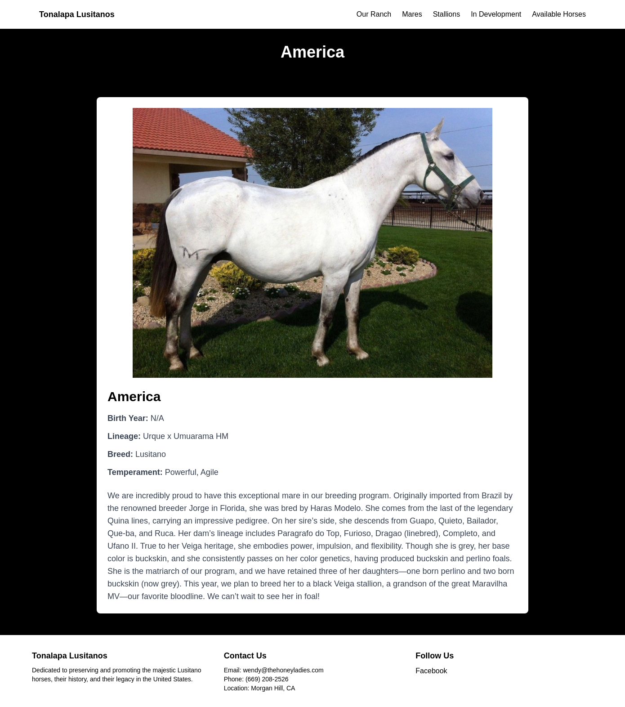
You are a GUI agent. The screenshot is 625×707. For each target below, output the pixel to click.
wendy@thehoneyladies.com (283, 670)
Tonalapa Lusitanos (77, 14)
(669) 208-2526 (267, 679)
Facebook (431, 671)
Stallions (446, 14)
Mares (412, 14)
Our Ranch (374, 14)
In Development (496, 14)
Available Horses (559, 14)
